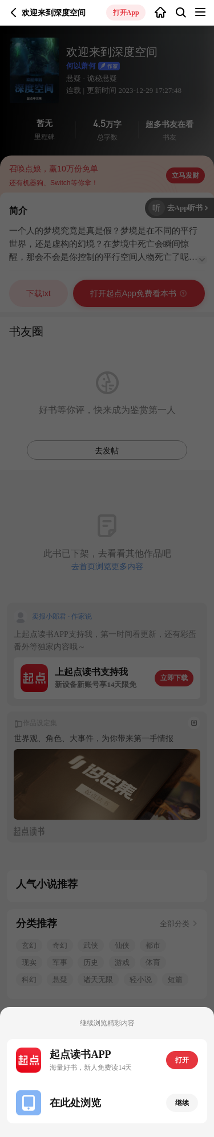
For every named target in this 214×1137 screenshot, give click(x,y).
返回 (14, 12)
